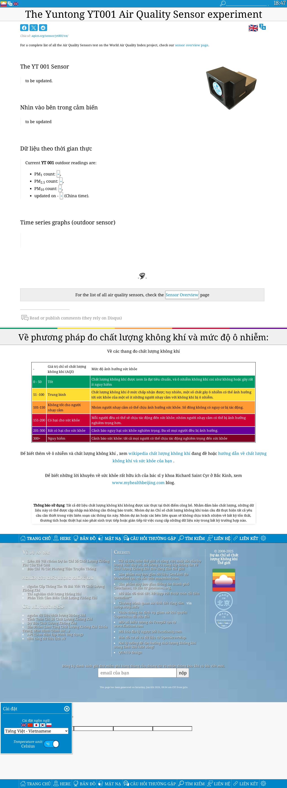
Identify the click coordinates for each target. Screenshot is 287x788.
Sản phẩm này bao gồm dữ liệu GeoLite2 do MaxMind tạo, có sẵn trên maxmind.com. (151, 576)
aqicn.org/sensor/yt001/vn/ (49, 36)
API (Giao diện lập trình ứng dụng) (55, 634)
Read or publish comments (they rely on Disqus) (71, 317)
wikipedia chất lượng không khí (159, 453)
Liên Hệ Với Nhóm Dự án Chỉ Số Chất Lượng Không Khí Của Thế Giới (65, 563)
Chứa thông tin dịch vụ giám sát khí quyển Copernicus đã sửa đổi (150, 614)
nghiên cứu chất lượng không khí (57, 577)
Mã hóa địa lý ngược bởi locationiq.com (150, 631)
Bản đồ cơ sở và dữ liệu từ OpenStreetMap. (153, 637)
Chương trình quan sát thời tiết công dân (151, 603)
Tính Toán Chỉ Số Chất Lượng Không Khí (59, 619)
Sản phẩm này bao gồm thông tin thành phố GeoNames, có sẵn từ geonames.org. (151, 586)
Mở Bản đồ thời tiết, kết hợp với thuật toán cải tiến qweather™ (156, 595)
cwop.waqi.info (126, 606)
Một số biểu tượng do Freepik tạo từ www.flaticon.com (145, 624)
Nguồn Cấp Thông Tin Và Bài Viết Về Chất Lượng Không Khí (63, 588)
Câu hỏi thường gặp (43, 606)
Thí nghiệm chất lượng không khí (54, 593)
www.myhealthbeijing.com (139, 482)
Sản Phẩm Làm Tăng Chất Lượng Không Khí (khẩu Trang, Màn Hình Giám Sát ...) (65, 628)
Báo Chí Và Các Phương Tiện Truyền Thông (61, 568)
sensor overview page (191, 45)
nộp (183, 672)
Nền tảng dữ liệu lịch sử (46, 638)
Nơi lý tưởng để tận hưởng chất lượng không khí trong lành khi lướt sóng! (155, 645)
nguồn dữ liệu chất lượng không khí (56, 615)
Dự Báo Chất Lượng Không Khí (51, 623)
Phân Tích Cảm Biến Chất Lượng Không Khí (62, 597)
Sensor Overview (182, 294)
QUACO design (130, 652)
